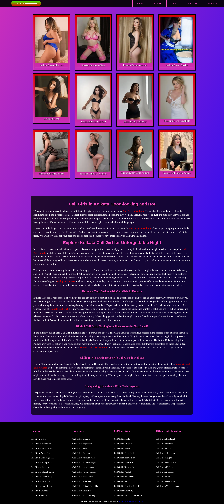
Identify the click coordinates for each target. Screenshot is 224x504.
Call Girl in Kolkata (164, 467)
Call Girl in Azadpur (81, 453)
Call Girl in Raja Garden (82, 476)
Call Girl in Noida (122, 439)
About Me (157, 3)
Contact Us (211, 3)
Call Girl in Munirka (81, 439)
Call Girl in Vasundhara (124, 476)
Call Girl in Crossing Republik (127, 486)
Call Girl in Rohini (39, 495)
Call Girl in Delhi (38, 439)
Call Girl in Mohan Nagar (125, 481)
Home (140, 3)
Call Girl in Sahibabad (123, 462)
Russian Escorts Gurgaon (127, 501)
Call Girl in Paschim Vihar (83, 458)
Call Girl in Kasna (122, 448)
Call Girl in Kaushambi (124, 467)
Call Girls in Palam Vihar (41, 448)
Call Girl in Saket (79, 448)
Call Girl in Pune (163, 448)
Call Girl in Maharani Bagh (84, 495)
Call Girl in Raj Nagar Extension (128, 495)
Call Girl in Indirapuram (124, 458)
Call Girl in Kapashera (82, 443)
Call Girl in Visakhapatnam (167, 486)
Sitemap (140, 501)
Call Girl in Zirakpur (165, 472)
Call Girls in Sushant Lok (41, 443)
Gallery (175, 3)
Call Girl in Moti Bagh (82, 481)
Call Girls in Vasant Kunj (41, 476)
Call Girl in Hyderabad (166, 462)
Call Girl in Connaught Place (43, 458)
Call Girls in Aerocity (40, 467)
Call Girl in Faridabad (165, 439)
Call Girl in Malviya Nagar (84, 462)
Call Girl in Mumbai (165, 443)
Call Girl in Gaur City (123, 491)
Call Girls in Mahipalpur (41, 462)
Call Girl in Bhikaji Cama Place (86, 486)
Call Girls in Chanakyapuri (42, 472)
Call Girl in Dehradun (165, 481)
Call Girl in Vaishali (122, 472)
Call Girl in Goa (163, 476)
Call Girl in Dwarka (39, 491)
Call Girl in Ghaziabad (124, 453)
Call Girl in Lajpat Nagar (83, 467)
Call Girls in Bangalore (166, 453)
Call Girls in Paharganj (40, 481)
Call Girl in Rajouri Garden (84, 472)
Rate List (192, 3)
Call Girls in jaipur (164, 458)
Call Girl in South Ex (81, 491)
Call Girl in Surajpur (123, 443)
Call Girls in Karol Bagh (41, 486)
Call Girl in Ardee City (40, 453)
